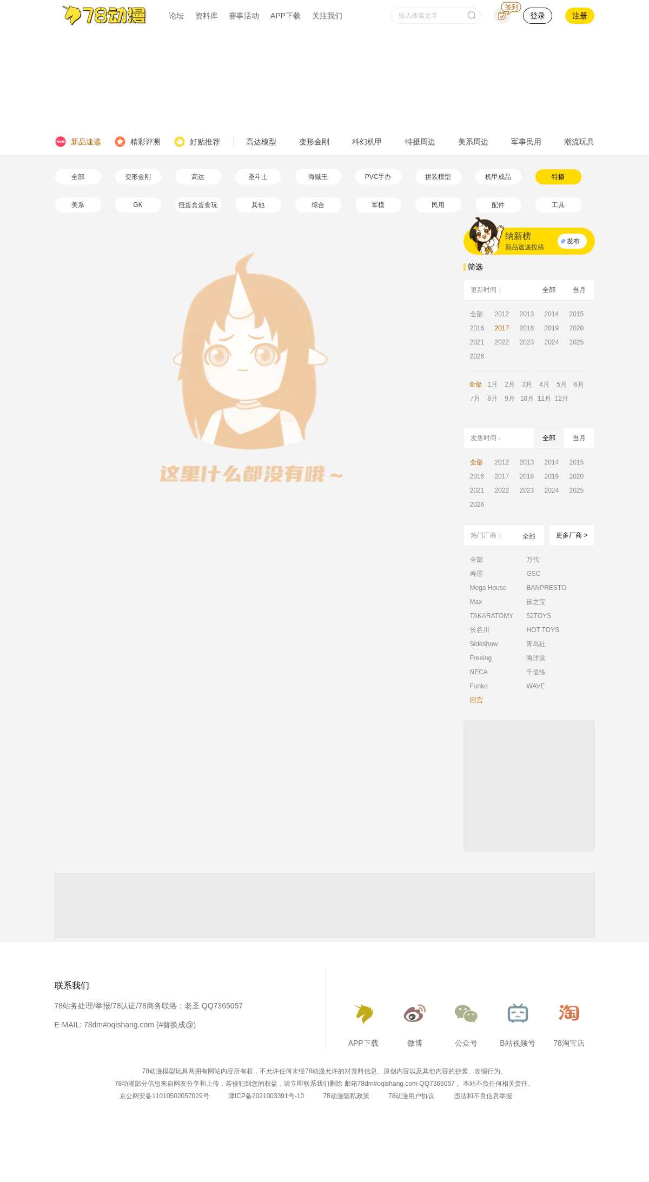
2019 (552, 328)
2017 (502, 328)
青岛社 (536, 644)
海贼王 (318, 177)
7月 (475, 398)
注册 (579, 15)
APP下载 (285, 15)
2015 (576, 314)
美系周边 (473, 141)
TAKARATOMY (492, 616)
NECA (479, 672)
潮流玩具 (579, 141)
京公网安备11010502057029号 (164, 1096)
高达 (197, 177)
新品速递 (78, 142)
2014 (552, 314)
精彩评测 (137, 142)
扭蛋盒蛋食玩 (197, 205)
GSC (533, 573)
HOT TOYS (542, 630)
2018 (527, 328)
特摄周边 (420, 141)
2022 (502, 342)
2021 (477, 342)
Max (476, 602)
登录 (537, 15)
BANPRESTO (546, 588)
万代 (532, 559)
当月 (579, 290)
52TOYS (538, 616)
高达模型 (261, 141)
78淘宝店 (569, 1022)
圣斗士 (258, 177)
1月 (492, 384)
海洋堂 (536, 658)
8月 (492, 398)
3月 (527, 384)
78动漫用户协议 (411, 1096)
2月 (510, 384)
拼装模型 (438, 177)
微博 (415, 1022)
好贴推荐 (197, 142)
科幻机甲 (367, 141)
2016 (477, 328)
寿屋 (476, 573)
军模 (378, 205)
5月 (562, 384)
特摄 (558, 177)
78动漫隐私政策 (346, 1096)
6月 (579, 384)
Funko (479, 686)
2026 (477, 356)
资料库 (206, 15)
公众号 (466, 1022)
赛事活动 (244, 15)
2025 (576, 342)
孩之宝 (536, 602)
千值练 (536, 672)
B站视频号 (517, 1022)
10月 (527, 398)
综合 (318, 205)
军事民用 (526, 141)
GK (137, 205)
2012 (502, 314)
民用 (438, 205)
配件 (498, 205)
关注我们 (327, 15)
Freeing (481, 658)
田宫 (476, 700)
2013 (527, 314)
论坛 (176, 15)
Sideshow (484, 644)
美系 (77, 205)
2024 (552, 342)
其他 (257, 205)
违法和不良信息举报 (483, 1096)
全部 (77, 177)
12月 (561, 398)
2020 (576, 328)
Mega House (488, 588)
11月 (544, 398)
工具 (558, 205)
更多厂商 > (571, 535)
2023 (527, 342)
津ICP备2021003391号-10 (266, 1096)
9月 (510, 398)
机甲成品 (498, 177)
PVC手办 (378, 177)
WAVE (535, 686)
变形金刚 (314, 141)
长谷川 (479, 630)
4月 (544, 384)
